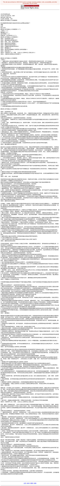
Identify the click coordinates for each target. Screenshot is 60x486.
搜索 (32, 483)
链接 (35, 483)
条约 (28, 483)
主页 (25, 483)
